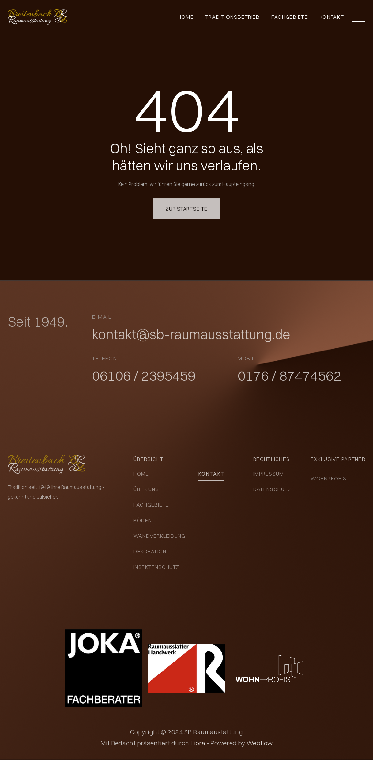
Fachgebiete (151, 504)
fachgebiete (289, 17)
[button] (358, 17)
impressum (268, 473)
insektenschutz (156, 567)
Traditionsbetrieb (232, 17)
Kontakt (332, 17)
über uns (146, 489)
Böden (142, 520)
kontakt (211, 473)
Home (186, 17)
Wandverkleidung (159, 536)
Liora (198, 743)
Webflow (259, 743)
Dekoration (149, 551)
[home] (37, 17)
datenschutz (272, 489)
